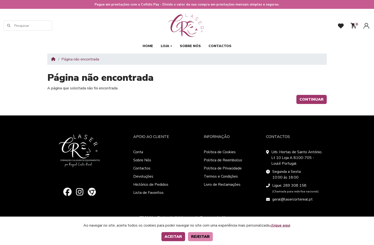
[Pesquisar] (33, 26)
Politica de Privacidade (223, 168)
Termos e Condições (221, 176)
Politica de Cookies (220, 152)
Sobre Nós (142, 160)
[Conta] (366, 26)
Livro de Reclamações (222, 184)
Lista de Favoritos (148, 192)
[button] (353, 25)
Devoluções (143, 176)
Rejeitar (200, 236)
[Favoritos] (341, 26)
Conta (138, 152)
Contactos (141, 168)
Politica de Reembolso (223, 160)
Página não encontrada (80, 59)
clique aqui (280, 225)
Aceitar (173, 236)
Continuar (311, 99)
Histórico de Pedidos (150, 184)
